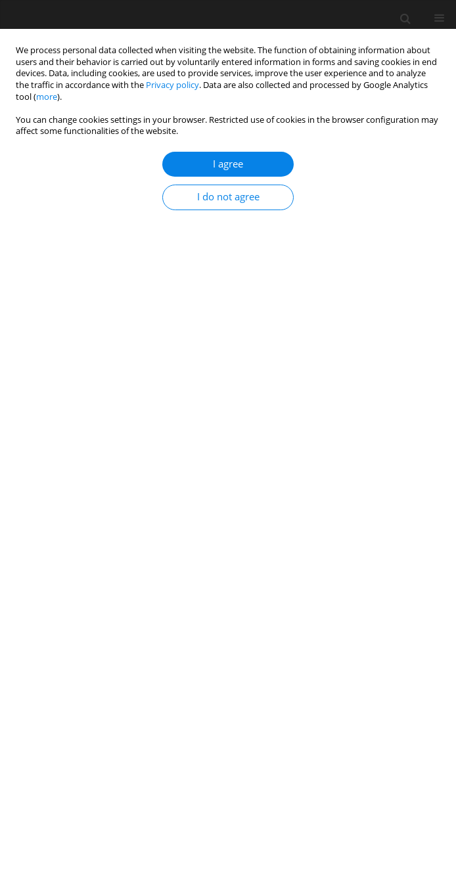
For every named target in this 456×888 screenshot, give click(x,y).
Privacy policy (172, 85)
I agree (228, 164)
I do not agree (228, 197)
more (46, 96)
